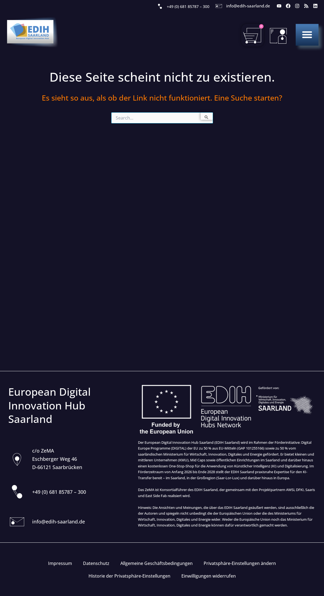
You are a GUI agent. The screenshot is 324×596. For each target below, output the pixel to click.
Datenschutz (96, 563)
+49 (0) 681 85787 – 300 (188, 6)
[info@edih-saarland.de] (219, 6)
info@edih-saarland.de (248, 6)
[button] (307, 34)
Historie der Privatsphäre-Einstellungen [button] (129, 576)
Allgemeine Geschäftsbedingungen (156, 563)
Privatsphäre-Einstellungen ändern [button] (240, 563)
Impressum (60, 563)
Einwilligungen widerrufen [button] (208, 576)
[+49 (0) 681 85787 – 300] (160, 6)
